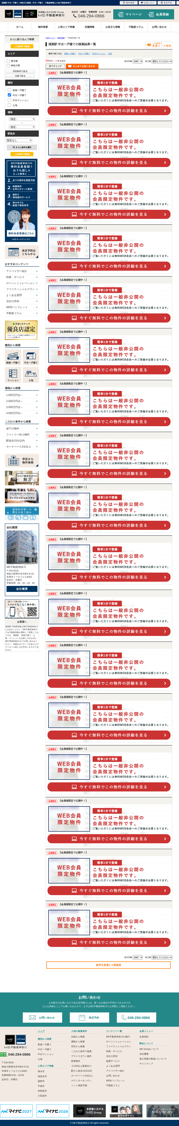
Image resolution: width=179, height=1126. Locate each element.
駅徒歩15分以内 (15, 440)
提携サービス (113, 1061)
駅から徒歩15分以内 (81, 1070)
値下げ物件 (12, 428)
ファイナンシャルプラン (20, 289)
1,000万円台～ (14, 395)
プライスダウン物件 (81, 1056)
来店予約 (94, 1017)
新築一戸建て (70, 53)
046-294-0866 (139, 1018)
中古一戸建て (84, 53)
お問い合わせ (159, 27)
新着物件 (75, 1061)
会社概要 (22, 588)
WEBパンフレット (17, 307)
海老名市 (42, 1076)
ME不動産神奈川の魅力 (118, 1036)
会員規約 (144, 1036)
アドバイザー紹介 (16, 271)
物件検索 (43, 27)
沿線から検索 (78, 1036)
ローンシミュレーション (20, 283)
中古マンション (99, 53)
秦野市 (41, 1081)
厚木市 (41, 1071)
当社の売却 (12, 301)
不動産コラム (136, 27)
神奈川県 (13, 65)
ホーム (19, 27)
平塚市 (41, 1086)
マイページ (133, 14)
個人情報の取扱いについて (153, 1058)
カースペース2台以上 (18, 446)
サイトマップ (146, 1063)
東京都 (12, 61)
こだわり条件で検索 (81, 1051)
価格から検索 (78, 1041)
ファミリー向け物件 (18, 434)
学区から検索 (78, 1046)
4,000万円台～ (14, 413)
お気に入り (147, 3)
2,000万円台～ (14, 401)
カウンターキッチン (81, 1080)
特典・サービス (15, 277)
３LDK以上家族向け (81, 1066)
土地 (110, 53)
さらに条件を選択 (22, 147)
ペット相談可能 (79, 1085)
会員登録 (162, 14)
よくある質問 (14, 295)
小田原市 (42, 1095)
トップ (41, 1031)
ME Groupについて (149, 1049)
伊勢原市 (42, 1091)
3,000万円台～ (14, 407)
